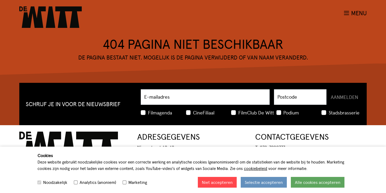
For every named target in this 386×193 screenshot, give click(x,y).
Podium (291, 112)
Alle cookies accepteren (317, 182)
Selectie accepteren (264, 182)
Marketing (137, 182)
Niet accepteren (217, 182)
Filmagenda (160, 112)
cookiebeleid (255, 168)
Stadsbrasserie (344, 112)
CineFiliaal (203, 112)
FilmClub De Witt (256, 112)
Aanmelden (344, 97)
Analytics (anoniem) (98, 182)
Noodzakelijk (55, 182)
